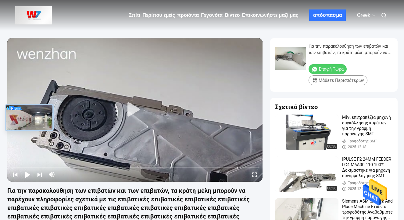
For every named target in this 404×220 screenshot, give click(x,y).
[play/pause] (27, 174)
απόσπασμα (327, 15)
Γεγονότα (212, 15)
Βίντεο (232, 15)
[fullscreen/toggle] (254, 174)
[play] (135, 109)
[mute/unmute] (52, 174)
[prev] (15, 174)
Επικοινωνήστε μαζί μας (270, 15)
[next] (40, 174)
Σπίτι (135, 15)
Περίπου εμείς (158, 15)
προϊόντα (188, 15)
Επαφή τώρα (328, 69)
